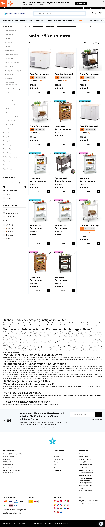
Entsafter (7, 46)
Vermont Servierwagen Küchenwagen (87, 179)
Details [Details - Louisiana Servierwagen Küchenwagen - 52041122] (38, 191)
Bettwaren (6, 165)
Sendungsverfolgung (85, 464)
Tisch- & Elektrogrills (10, 149)
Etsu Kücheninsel (64, 74)
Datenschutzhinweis (97, 419)
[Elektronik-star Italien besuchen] (68, 501)
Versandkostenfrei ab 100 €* (31, 8)
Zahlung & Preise (84, 462)
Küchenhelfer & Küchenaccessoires (11, 84)
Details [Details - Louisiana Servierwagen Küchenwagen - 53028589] (38, 290)
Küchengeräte (7, 26)
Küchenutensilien (11, 121)
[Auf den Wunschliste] (50, 50)
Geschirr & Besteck (12, 117)
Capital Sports (58, 459)
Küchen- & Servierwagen (14, 89)
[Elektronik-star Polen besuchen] (68, 505)
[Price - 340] (21, 183)
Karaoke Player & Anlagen (11, 470)
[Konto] (92, 13)
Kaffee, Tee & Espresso (12, 54)
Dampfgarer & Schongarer (13, 71)
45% (8, 201)
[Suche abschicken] (35, 13)
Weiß (9, 225)
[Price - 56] (8, 183)
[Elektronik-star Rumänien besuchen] (58, 508)
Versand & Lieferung (85, 459)
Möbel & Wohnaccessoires (11, 157)
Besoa (55, 464)
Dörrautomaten (9, 75)
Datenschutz (7, 523)
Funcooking (7, 145)
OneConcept (57, 470)
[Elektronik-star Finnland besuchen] (65, 508)
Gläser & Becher (11, 101)
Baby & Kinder (7, 169)
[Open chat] (101, 524)
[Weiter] (103, 20)
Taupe (9, 238)
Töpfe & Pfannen (11, 125)
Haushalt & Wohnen (38, 26)
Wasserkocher (9, 50)
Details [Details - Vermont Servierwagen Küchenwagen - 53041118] (88, 191)
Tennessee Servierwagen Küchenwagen (37, 226)
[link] (40, 59)
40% (8, 198)
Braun (9, 231)
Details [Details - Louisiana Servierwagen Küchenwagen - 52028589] (63, 144)
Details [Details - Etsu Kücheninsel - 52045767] (88, 144)
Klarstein (56, 462)
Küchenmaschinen (10, 30)
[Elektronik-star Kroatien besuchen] (55, 508)
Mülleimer (9, 93)
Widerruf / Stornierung (86, 470)
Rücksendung (83, 467)
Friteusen (7, 38)
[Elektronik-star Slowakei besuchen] (58, 505)
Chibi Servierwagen (90, 74)
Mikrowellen (8, 42)
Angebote (82, 20)
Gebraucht (10, 216)
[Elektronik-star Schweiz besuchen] (61, 501)
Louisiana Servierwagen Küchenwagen (62, 127)
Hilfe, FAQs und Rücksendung (93, 8)
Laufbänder (7, 459)
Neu (8, 210)
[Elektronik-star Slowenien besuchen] (61, 512)
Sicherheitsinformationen (86, 473)
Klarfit (55, 467)
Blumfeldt (57, 456)
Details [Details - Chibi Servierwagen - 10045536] (38, 144)
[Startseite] (30, 26)
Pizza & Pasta (9, 67)
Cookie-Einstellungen (85, 491)
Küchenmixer (9, 34)
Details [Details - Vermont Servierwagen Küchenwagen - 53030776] (63, 290)
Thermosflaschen (11, 113)
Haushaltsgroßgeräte (10, 133)
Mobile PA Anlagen (9, 456)
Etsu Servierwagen (39, 74)
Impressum (22, 523)
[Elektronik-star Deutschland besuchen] (55, 501)
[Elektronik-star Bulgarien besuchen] (61, 508)
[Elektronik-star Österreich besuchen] (58, 501)
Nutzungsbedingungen (84, 503)
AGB (15, 523)
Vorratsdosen (10, 97)
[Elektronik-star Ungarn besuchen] (65, 505)
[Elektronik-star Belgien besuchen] (68, 508)
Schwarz (10, 235)
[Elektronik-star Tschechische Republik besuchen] (61, 505)
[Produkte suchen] (59, 13)
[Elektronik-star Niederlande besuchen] (55, 512)
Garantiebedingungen (85, 475)
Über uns (81, 454)
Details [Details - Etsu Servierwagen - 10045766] (38, 92)
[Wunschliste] (96, 13)
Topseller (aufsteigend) (93, 43)
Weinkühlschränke (9, 462)
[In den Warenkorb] (48, 92)
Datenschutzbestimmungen (91, 501)
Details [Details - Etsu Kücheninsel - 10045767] (63, 92)
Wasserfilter (8, 79)
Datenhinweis (83, 488)
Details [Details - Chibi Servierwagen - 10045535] (88, 92)
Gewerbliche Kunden (85, 485)
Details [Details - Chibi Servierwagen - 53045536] (88, 243)
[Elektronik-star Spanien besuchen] (55, 505)
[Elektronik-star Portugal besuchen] (58, 512)
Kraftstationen (7, 467)
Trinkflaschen (10, 109)
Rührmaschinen (8, 473)
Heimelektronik (8, 153)
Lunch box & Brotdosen (13, 105)
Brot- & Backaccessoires (12, 63)
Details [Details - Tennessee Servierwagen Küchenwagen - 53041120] (63, 243)
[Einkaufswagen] (100, 13)
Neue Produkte (93, 20)
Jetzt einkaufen (80, 3)
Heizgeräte (6, 137)
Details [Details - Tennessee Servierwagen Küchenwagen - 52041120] (38, 243)
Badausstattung (8, 161)
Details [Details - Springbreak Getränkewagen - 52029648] (63, 191)
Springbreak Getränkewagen (63, 179)
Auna (55, 454)
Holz (9, 228)
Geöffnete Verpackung (14, 213)
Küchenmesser (10, 129)
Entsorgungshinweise (85, 483)
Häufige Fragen (83, 456)
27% (8, 194)
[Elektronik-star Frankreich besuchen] (65, 501)
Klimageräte (7, 141)
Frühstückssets (9, 59)
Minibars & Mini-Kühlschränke (12, 454)
